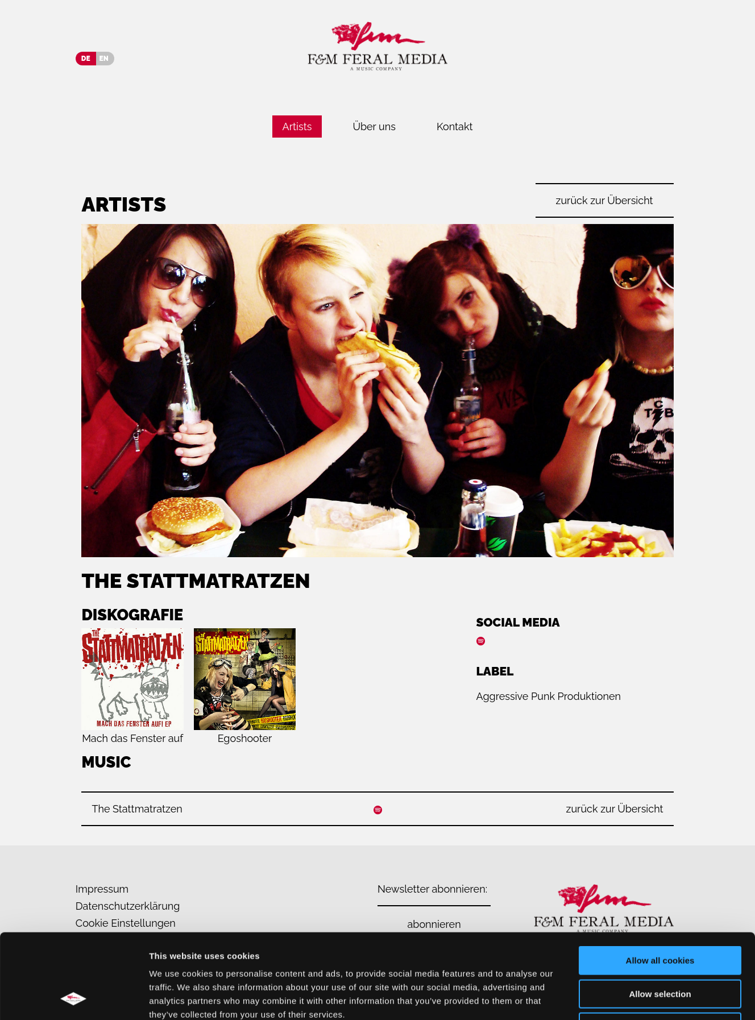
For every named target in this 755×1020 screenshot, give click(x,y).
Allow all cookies (660, 881)
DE (85, 59)
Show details (596, 997)
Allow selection (660, 914)
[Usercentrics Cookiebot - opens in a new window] (73, 997)
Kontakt (455, 126)
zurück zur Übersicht (604, 200)
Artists (297, 126)
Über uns (374, 126)
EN (104, 59)
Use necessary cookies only (660, 947)
